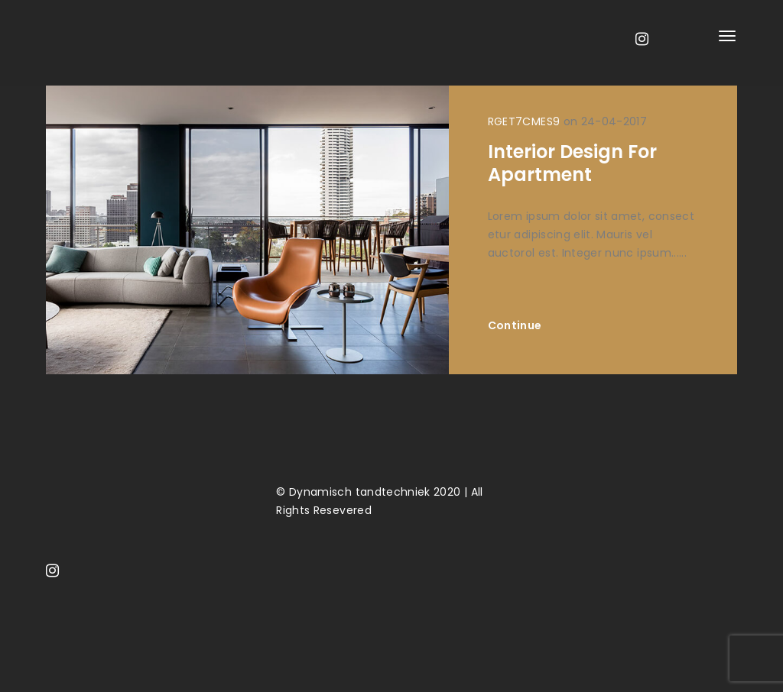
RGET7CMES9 (524, 121)
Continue (515, 325)
